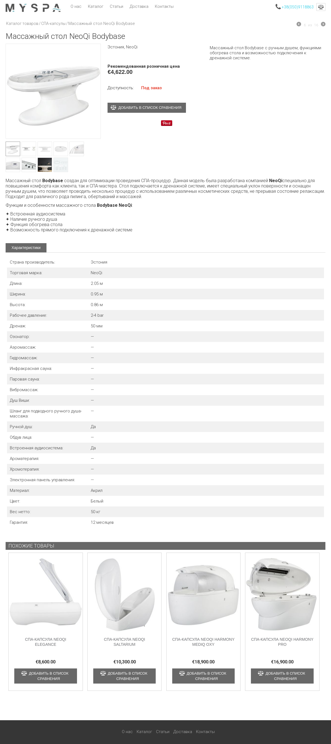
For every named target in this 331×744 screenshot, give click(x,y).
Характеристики (26, 247)
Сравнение (320, 7)
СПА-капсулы (53, 23)
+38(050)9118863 (298, 7)
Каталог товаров (22, 23)
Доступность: (121, 87)
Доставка (139, 6)
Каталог (95, 6)
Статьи (116, 6)
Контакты (164, 6)
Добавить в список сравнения (149, 107)
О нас (76, 6)
